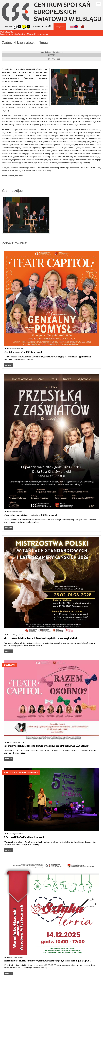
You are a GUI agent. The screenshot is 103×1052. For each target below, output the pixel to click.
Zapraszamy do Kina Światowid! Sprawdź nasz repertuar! (24, 34)
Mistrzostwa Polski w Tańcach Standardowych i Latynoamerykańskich (41, 638)
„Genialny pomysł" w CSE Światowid (23, 352)
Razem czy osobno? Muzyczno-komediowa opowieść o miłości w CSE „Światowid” (46, 746)
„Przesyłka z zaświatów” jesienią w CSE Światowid (30, 515)
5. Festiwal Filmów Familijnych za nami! (24, 837)
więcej (30, 359)
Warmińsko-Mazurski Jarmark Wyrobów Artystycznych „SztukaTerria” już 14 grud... (47, 960)
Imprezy (51, 55)
